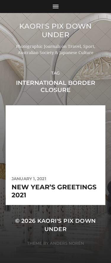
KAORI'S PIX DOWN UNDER (55, 30)
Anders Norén (67, 243)
